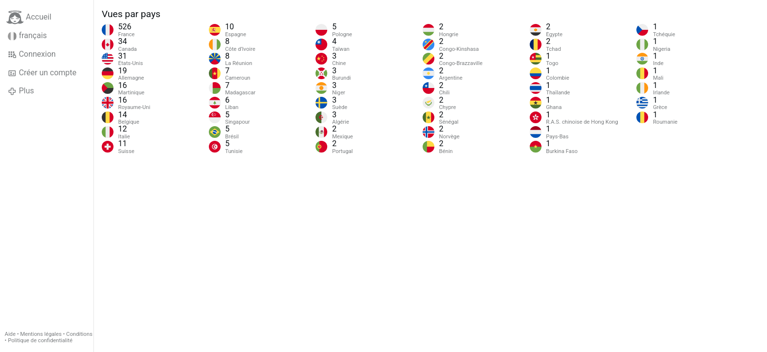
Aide (10, 334)
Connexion (32, 54)
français (27, 36)
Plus (21, 91)
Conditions (79, 334)
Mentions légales (41, 334)
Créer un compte (42, 73)
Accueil (28, 17)
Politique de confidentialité (40, 340)
